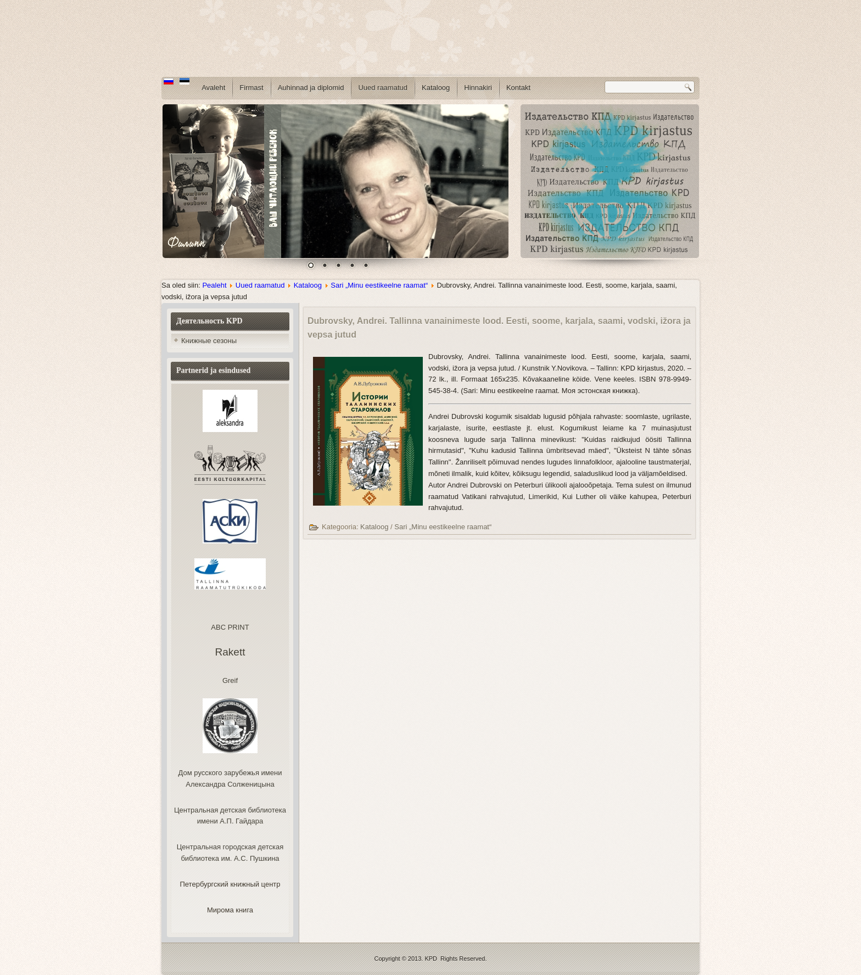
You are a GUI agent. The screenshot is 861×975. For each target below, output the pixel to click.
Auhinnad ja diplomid (311, 87)
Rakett (230, 652)
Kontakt (518, 87)
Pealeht (214, 285)
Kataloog (436, 87)
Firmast (251, 87)
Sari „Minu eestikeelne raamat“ (379, 285)
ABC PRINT (230, 627)
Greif (230, 680)
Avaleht (213, 87)
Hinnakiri (478, 87)
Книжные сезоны (209, 341)
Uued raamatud (382, 87)
